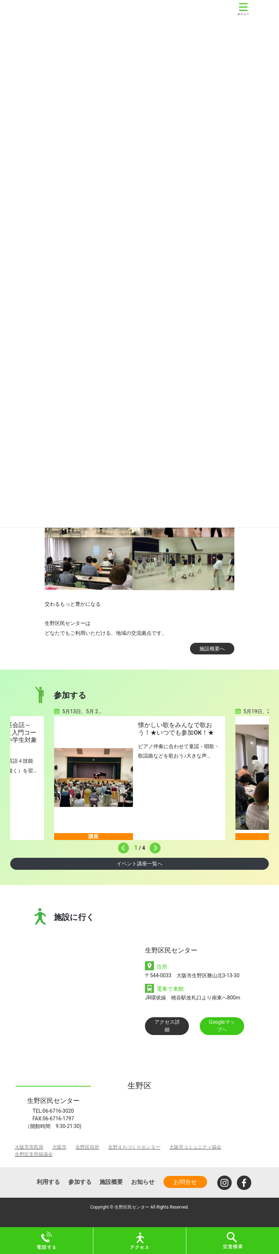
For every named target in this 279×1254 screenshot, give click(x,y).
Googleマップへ (222, 1025)
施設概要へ (212, 649)
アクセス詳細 (167, 1025)
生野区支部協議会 (34, 1154)
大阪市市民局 (29, 1147)
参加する (80, 1181)
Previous (121, 846)
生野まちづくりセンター (134, 1147)
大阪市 (59, 1147)
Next (153, 846)
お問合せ (185, 1181)
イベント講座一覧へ (139, 864)
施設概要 (111, 1181)
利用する (48, 1181)
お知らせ (142, 1181)
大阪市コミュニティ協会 (195, 1147)
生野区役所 (87, 1147)
